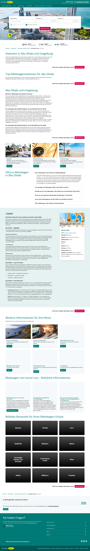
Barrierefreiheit (66, 548)
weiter (9, 166)
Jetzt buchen (79, 67)
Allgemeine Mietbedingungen (44, 548)
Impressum (76, 548)
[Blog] (86, 541)
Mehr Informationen (12, 410)
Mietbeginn (39, 18)
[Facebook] (81, 541)
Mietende (61, 18)
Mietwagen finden (45, 28)
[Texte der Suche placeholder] (42, 503)
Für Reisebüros (49, 5)
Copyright (82, 548)
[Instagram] (84, 541)
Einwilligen (6, 509)
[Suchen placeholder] (83, 503)
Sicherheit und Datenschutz (56, 548)
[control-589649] (43, 21)
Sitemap (86, 548)
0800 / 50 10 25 (9, 525)
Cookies (71, 548)
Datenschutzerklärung (53, 506)
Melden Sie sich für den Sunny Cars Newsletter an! (17, 541)
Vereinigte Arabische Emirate (70, 232)
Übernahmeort (13, 18)
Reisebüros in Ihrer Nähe (40, 5)
